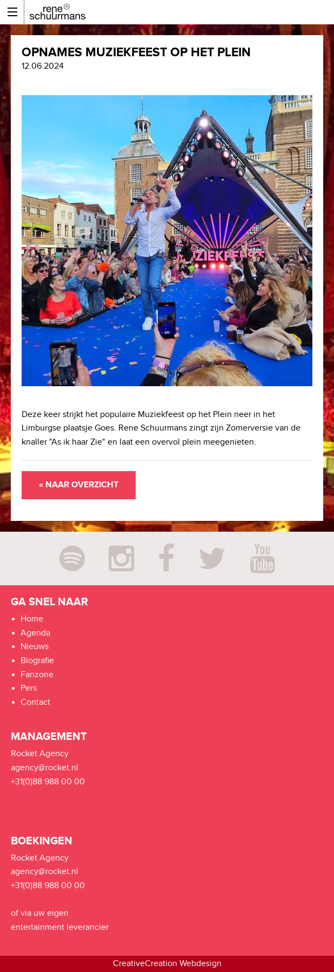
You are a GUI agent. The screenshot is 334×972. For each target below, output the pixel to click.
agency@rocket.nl (44, 768)
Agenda (35, 633)
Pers (29, 688)
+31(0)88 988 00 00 (48, 782)
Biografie (37, 661)
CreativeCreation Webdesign (167, 963)
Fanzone (37, 675)
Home (32, 619)
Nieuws (35, 647)
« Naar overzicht (78, 485)
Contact (35, 702)
